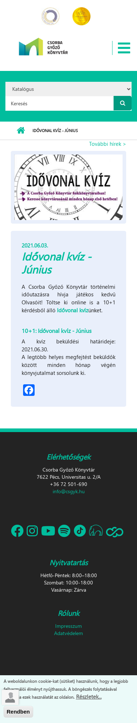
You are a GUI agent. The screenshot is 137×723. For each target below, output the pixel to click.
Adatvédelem (68, 633)
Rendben (18, 712)
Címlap (21, 131)
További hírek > (107, 143)
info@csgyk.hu (69, 491)
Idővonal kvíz (72, 310)
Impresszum (68, 625)
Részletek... (89, 696)
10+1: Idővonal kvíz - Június (57, 330)
